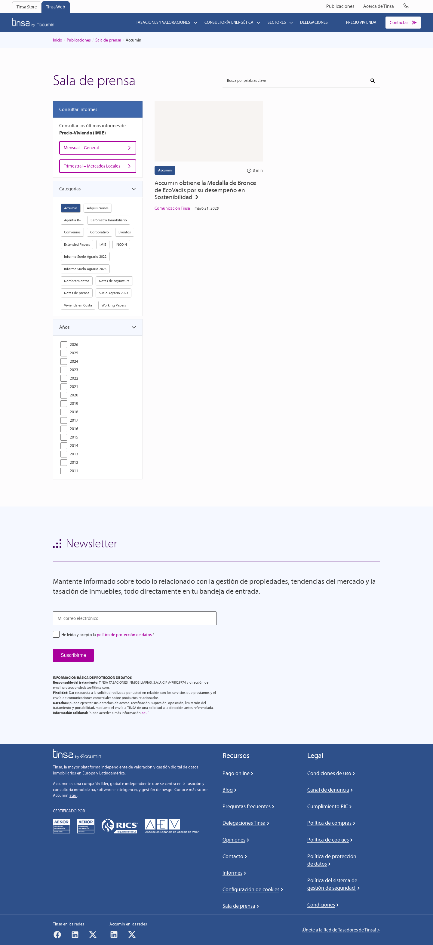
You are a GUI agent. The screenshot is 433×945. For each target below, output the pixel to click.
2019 (74, 403)
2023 (74, 369)
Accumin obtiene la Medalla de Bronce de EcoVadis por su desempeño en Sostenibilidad (201, 192)
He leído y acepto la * (108, 634)
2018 (74, 411)
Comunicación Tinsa (172, 211)
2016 (74, 428)
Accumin (165, 170)
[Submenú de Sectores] (290, 23)
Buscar (370, 79)
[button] (98, 189)
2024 (74, 361)
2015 (74, 437)
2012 (74, 462)
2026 (74, 344)
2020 (74, 395)
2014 (74, 445)
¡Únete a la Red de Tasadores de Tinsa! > (341, 930)
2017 (74, 420)
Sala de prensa (108, 40)
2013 (74, 454)
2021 (74, 386)
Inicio (57, 40)
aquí (145, 713)
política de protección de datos (124, 634)
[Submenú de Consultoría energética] (257, 23)
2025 (74, 353)
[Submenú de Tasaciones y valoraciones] (194, 23)
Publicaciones (79, 40)
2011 (74, 470)
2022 (74, 378)
